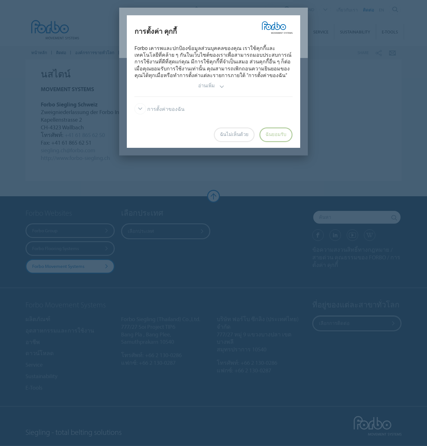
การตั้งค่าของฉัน (159, 109)
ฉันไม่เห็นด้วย (234, 134)
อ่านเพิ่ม (211, 86)
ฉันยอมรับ (275, 134)
